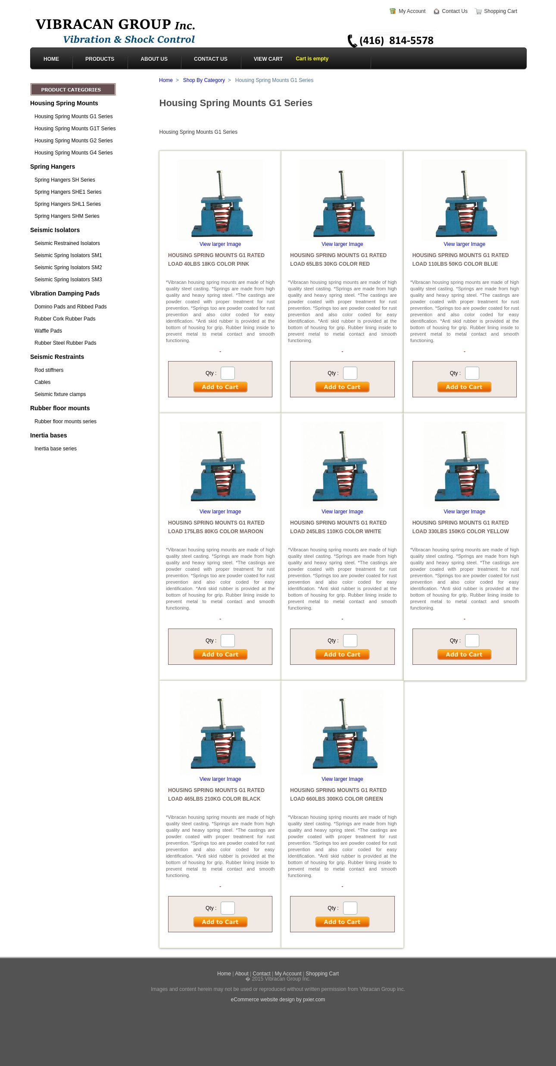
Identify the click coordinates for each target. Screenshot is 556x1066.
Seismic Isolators (55, 229)
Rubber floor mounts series (65, 421)
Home (166, 80)
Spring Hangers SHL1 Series (67, 204)
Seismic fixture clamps (60, 394)
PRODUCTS (99, 59)
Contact (261, 974)
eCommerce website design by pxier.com (278, 1000)
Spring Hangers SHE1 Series (67, 192)
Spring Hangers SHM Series (67, 216)
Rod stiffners (48, 370)
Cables (42, 382)
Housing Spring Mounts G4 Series (73, 153)
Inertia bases (48, 435)
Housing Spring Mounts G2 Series (73, 141)
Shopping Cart (500, 11)
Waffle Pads (48, 331)
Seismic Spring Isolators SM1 (68, 255)
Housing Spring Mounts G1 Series (73, 116)
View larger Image (220, 244)
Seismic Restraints (57, 356)
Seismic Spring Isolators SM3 (68, 280)
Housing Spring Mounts (64, 103)
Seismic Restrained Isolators (67, 243)
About (241, 974)
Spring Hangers (52, 166)
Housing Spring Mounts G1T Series (75, 129)
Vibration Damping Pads (65, 293)
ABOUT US (154, 59)
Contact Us (455, 11)
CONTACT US (211, 59)
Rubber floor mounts (60, 408)
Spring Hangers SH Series (64, 180)
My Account (412, 11)
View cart (268, 59)
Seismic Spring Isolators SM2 (68, 267)
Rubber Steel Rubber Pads (65, 343)
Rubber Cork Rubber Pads (64, 319)
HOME (51, 59)
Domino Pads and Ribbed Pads (70, 307)
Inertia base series (55, 449)
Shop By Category (204, 80)
